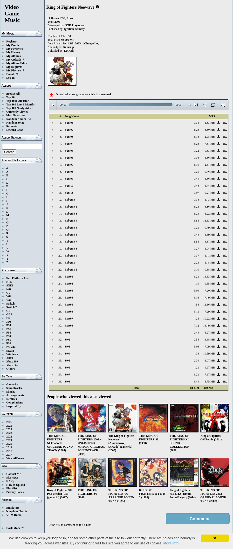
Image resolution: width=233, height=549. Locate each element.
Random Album (16, 119)
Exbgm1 (70, 262)
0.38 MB (210, 269)
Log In (10, 77)
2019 (9, 447)
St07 (67, 374)
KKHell (69, 50)
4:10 (196, 283)
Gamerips (12, 384)
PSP (8, 343)
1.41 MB (210, 255)
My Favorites (14, 48)
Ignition (69, 29)
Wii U (10, 300)
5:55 (196, 220)
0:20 (196, 171)
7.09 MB (210, 346)
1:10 (196, 164)
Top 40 (10, 97)
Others (10, 368)
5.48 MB (210, 262)
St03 (67, 346)
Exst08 (69, 325)
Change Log (91, 43)
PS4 (8, 336)
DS (8, 318)
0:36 (196, 157)
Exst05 (69, 304)
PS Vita (10, 347)
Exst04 (69, 297)
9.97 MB (210, 367)
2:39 (196, 360)
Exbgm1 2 (71, 269)
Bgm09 (69, 178)
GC (8, 292)
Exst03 (69, 290)
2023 (9, 433)
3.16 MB (210, 206)
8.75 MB (210, 381)
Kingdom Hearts (16, 511)
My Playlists (15, 70)
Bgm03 (69, 136)
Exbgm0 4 (71, 220)
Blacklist (11, 488)
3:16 (196, 297)
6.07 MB (210, 360)
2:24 (196, 262)
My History (13, 52)
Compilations (14, 402)
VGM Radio (13, 515)
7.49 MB (210, 297)
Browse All (13, 93)
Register (11, 41)
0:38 (196, 199)
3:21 (196, 374)
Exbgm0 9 (71, 255)
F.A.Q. (10, 481)
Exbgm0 (70, 199)
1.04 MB (210, 248)
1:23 (196, 206)
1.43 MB (210, 199)
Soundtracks (14, 388)
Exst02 (69, 283)
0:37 (196, 255)
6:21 (196, 276)
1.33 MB (210, 122)
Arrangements (15, 395)
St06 (67, 367)
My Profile (13, 45)
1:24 (196, 213)
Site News (12, 477)
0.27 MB (210, 192)
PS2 (8, 329)
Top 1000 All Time (17, 101)
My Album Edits (16, 63)
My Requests (14, 67)
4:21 (196, 367)
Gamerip (68, 47)
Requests (11, 126)
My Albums (13, 56)
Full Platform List (17, 278)
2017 (9, 454)
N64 (8, 289)
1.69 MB (210, 234)
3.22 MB (210, 213)
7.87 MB (210, 143)
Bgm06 (69, 157)
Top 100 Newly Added (19, 108)
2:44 (196, 332)
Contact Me (13, 474)
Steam (10, 350)
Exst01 (69, 276)
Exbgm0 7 (71, 241)
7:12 (196, 325)
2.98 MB (210, 136)
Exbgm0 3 (71, 213)
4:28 (196, 318)
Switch (10, 303)
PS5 (8, 339)
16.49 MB (209, 325)
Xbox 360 (12, 361)
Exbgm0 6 (71, 234)
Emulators (12, 507)
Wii (8, 296)
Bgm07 (69, 164)
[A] (29, 119)
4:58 (196, 304)
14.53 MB (209, 276)
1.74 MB (210, 185)
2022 (9, 436)
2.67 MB (210, 164)
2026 (9, 422)
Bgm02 (69, 129)
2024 (9, 429)
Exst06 (69, 311)
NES (9, 282)
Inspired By (13, 406)
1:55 (196, 241)
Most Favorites (15, 115)
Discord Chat (14, 130)
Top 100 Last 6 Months (20, 104)
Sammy (80, 29)
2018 (9, 451)
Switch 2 (11, 307)
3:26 (196, 143)
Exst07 (69, 318)
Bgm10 (69, 185)
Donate (12, 74)
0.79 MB (210, 227)
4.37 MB (210, 241)
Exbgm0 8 (71, 248)
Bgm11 (69, 192)
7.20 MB (210, 290)
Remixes (11, 399)
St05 (67, 360)
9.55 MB (210, 283)
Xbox (9, 358)
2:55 (196, 339)
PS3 (8, 332)
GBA (9, 314)
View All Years (15, 458)
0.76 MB (210, 171)
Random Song (15, 122)
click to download (100, 94)
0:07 (196, 192)
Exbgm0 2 (71, 206)
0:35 (196, 122)
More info (170, 543)
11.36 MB (209, 304)
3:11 (196, 311)
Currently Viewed (17, 111)
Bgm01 (69, 122)
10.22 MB (209, 318)
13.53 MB (209, 220)
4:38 (196, 353)
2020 (9, 443)
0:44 (196, 234)
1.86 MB (210, 178)
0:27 (196, 248)
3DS (8, 321)
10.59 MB (209, 353)
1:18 (196, 136)
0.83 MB (210, 150)
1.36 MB (210, 157)
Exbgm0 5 (71, 227)
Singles (10, 391)
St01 (67, 332)
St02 (67, 339)
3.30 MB (210, 129)
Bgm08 (69, 171)
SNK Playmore (74, 25)
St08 (67, 381)
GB (8, 311)
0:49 (196, 178)
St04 (67, 353)
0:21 (196, 227)
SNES (10, 285)
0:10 (196, 269)
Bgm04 (69, 143)
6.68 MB (210, 339)
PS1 (8, 325)
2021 (9, 440)
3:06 (196, 346)
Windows (12, 354)
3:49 (196, 381)
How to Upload (15, 484)
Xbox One (12, 365)
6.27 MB (210, 332)
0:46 (196, 185)
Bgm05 (69, 150)
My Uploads (15, 59)
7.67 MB (210, 374)
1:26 (196, 129)
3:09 (196, 290)
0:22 (196, 150)
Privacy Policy (15, 492)
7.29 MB (210, 311)
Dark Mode (15, 528)
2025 (9, 425)
